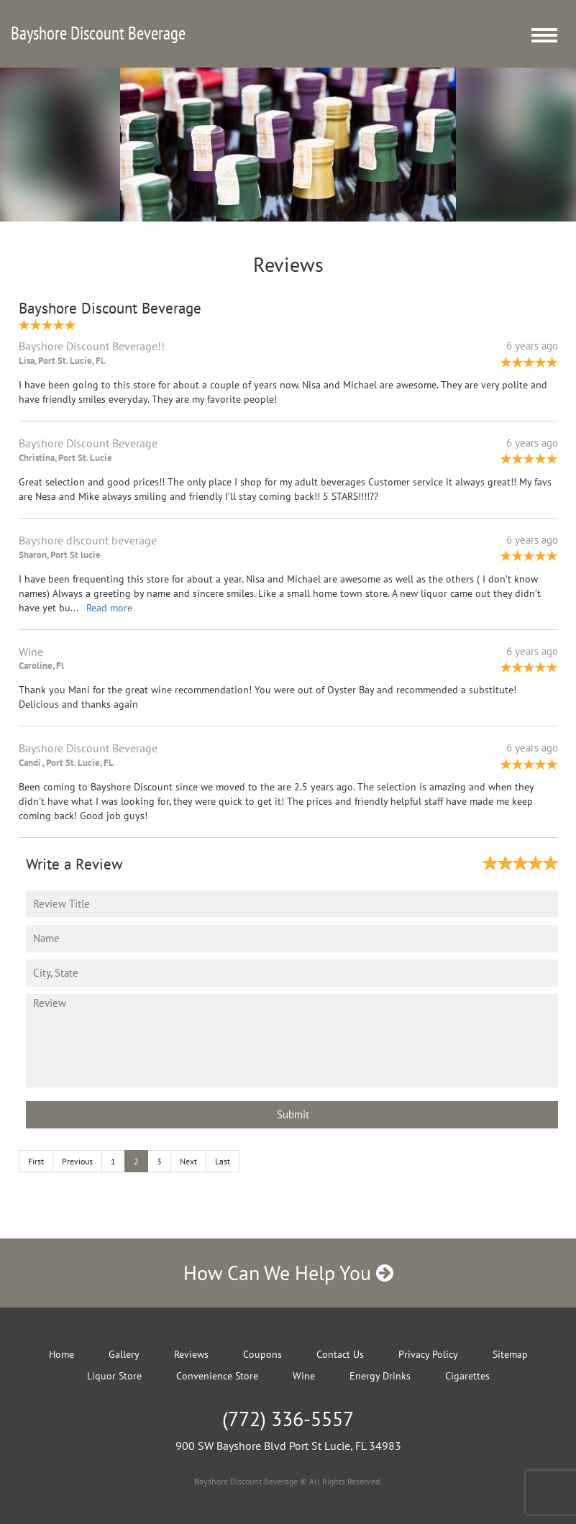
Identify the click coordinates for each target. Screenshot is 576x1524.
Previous (77, 1161)
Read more (109, 607)
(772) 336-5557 (288, 1418)
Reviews (191, 1354)
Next (188, 1161)
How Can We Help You (288, 1272)
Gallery (124, 1354)
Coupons (262, 1354)
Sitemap (510, 1354)
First (36, 1161)
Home (61, 1354)
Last (222, 1161)
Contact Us (340, 1354)
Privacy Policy (428, 1354)
